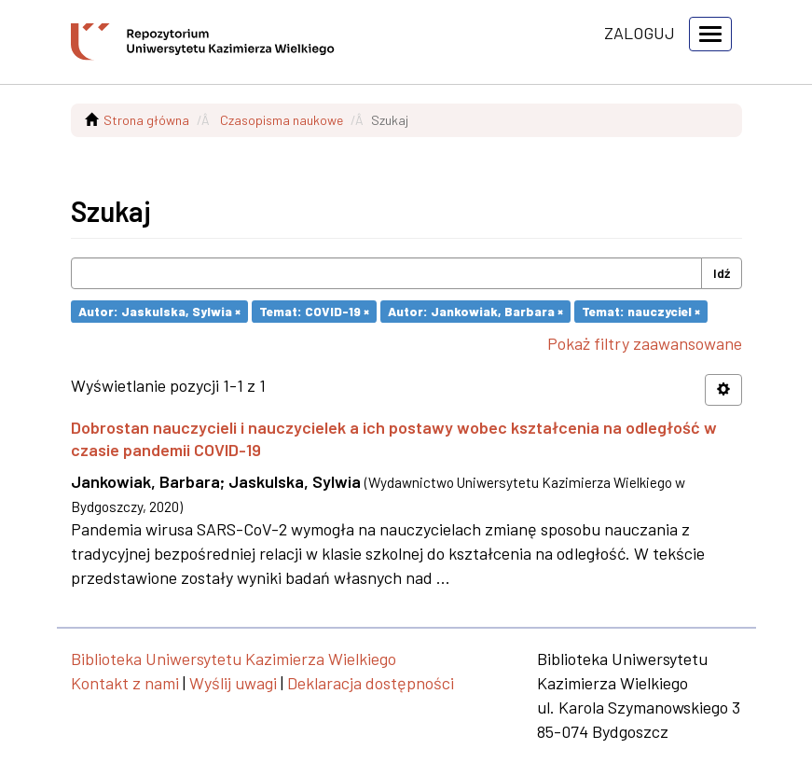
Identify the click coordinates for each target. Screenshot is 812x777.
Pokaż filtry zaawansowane (644, 343)
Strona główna (146, 120)
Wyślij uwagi (233, 683)
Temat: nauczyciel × (641, 311)
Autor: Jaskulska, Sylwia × (159, 311)
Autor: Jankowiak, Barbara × (475, 311)
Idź (721, 273)
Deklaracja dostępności (370, 683)
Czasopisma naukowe (281, 120)
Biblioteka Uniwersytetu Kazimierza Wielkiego (233, 658)
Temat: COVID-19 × (314, 311)
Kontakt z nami (125, 683)
